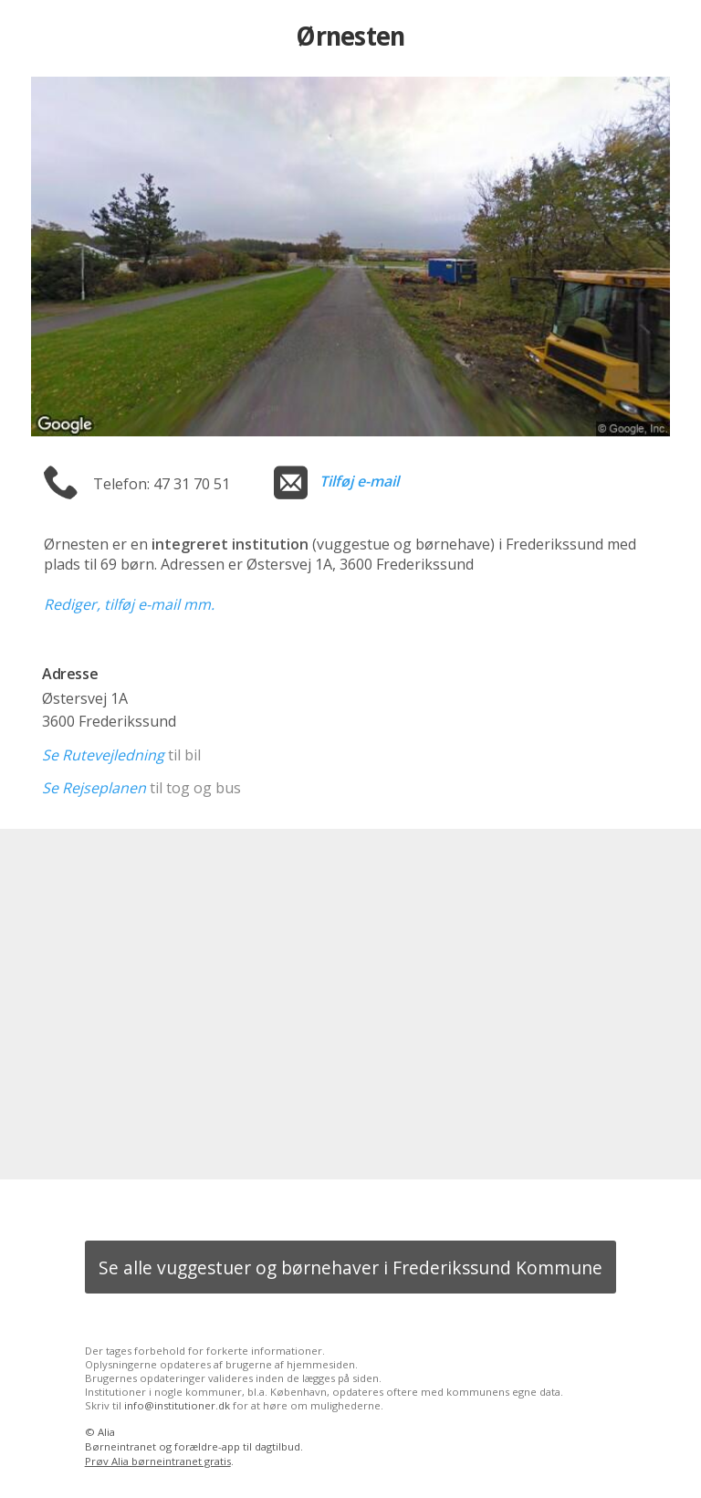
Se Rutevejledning (103, 755)
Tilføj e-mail (359, 481)
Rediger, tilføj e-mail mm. (129, 604)
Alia (106, 1432)
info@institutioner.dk (177, 1405)
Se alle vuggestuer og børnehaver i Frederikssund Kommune (350, 1267)
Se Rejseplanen (94, 788)
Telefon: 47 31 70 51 (161, 484)
